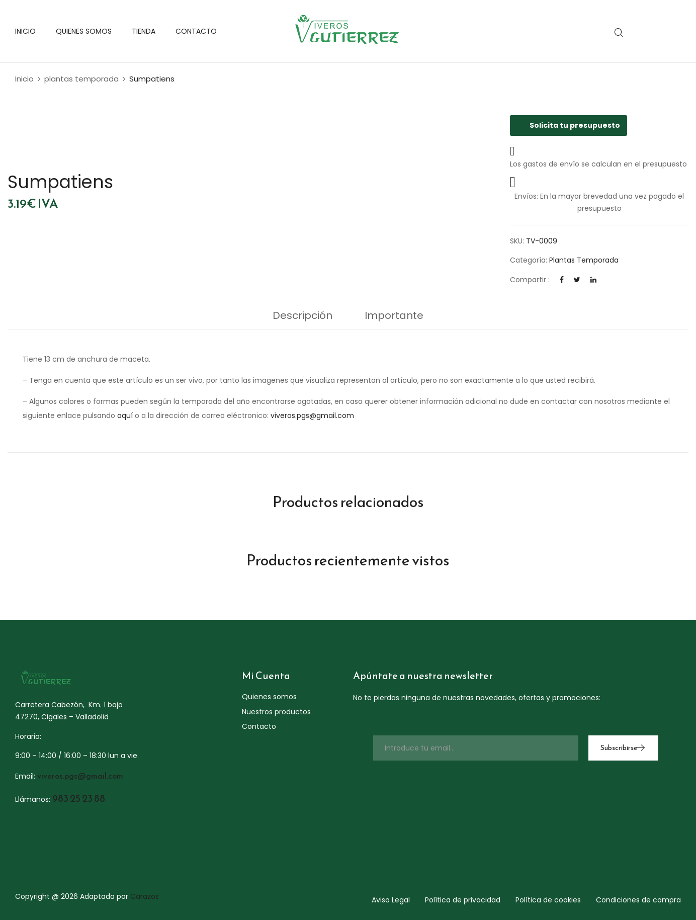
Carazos (144, 896)
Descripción (302, 315)
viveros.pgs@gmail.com (312, 415)
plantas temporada (81, 78)
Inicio (24, 78)
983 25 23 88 (78, 798)
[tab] (302, 318)
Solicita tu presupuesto (568, 125)
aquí (125, 415)
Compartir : (530, 280)
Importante (394, 315)
